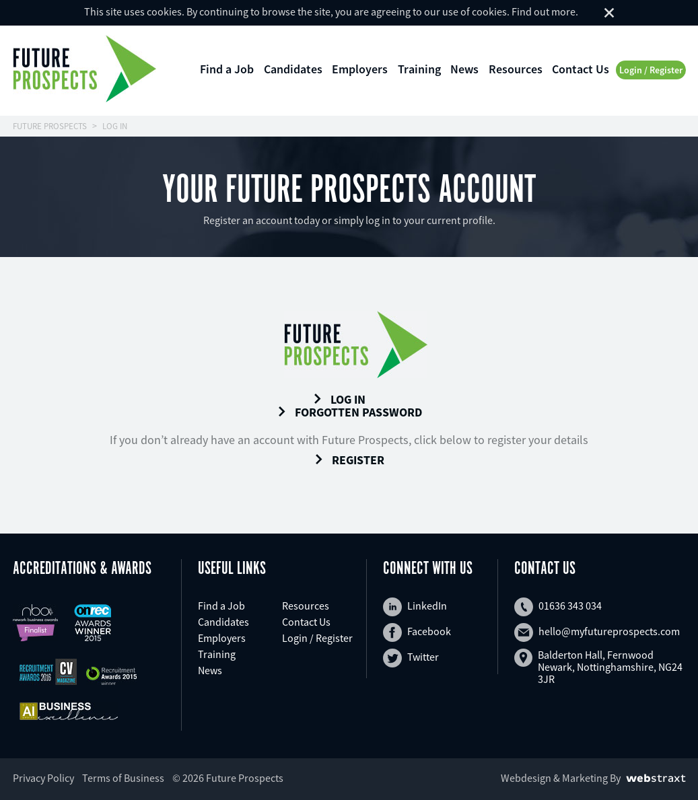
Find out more (543, 11)
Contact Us (580, 69)
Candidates (293, 69)
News (464, 69)
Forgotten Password (349, 412)
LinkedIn (415, 606)
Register (349, 460)
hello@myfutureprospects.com (597, 632)
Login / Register (651, 70)
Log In (338, 400)
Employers (360, 69)
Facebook (417, 632)
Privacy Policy (43, 778)
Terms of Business (123, 778)
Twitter (411, 658)
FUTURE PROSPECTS (50, 126)
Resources (516, 69)
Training (419, 69)
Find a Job (227, 69)
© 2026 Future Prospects (227, 778)
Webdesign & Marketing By (561, 778)
